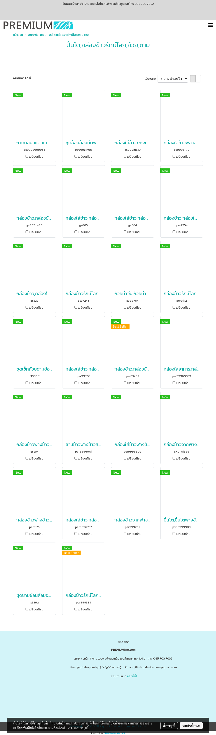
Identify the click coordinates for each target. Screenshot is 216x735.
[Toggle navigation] (210, 25)
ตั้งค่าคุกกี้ (169, 725)
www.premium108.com (164, 693)
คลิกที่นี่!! (132, 676)
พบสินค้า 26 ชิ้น (22, 78)
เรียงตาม (151, 79)
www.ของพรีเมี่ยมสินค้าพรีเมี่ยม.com (90, 693)
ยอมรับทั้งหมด (191, 725)
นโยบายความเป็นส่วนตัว (51, 728)
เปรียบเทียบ (36, 157)
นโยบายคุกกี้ (81, 728)
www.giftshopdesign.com (131, 693)
